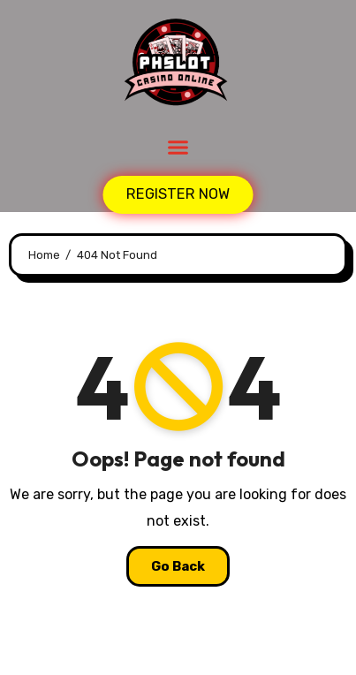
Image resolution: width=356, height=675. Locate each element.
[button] (178, 147)
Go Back (178, 566)
